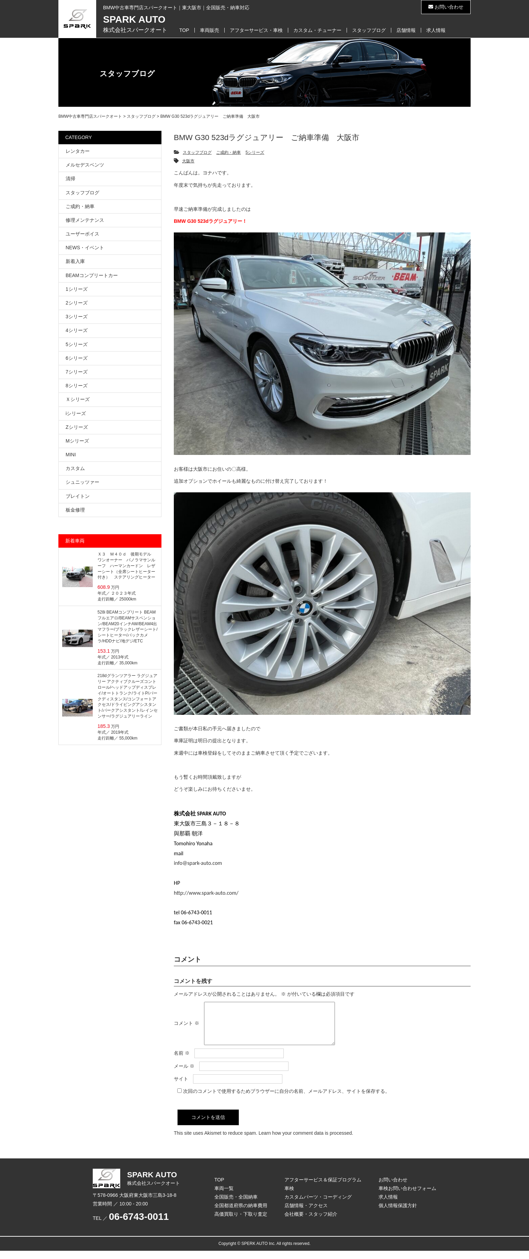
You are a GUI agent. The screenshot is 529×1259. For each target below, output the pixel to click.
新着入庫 (75, 261)
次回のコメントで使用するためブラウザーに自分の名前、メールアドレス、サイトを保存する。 (286, 1099)
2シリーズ (77, 303)
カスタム (75, 468)
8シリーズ (77, 385)
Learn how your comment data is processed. (306, 1141)
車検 (289, 1196)
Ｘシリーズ (78, 399)
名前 (182, 1061)
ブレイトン (78, 496)
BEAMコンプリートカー (92, 275)
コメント (186, 1027)
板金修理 (75, 510)
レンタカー (78, 151)
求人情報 (436, 30)
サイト (181, 1087)
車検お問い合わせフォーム (407, 1196)
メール (184, 1074)
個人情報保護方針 (398, 1213)
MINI (71, 454)
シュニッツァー (82, 482)
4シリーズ (77, 330)
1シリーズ (77, 289)
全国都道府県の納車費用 (240, 1213)
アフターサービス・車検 (256, 30)
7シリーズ (77, 372)
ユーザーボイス (82, 234)
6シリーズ (77, 358)
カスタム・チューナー (317, 30)
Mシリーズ (77, 441)
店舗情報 (406, 30)
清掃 (70, 178)
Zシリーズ (77, 427)
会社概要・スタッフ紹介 (310, 1222)
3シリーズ (77, 316)
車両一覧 (224, 1196)
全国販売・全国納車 (236, 1205)
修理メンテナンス (85, 220)
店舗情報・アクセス (306, 1213)
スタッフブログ (369, 30)
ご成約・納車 (228, 152)
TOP (184, 30)
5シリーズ (255, 152)
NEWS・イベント (85, 247)
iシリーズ (76, 413)
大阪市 (188, 161)
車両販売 (209, 30)
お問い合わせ (445, 7)
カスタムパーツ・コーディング (318, 1205)
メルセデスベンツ (85, 165)
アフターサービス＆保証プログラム (322, 1188)
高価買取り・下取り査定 (240, 1222)
